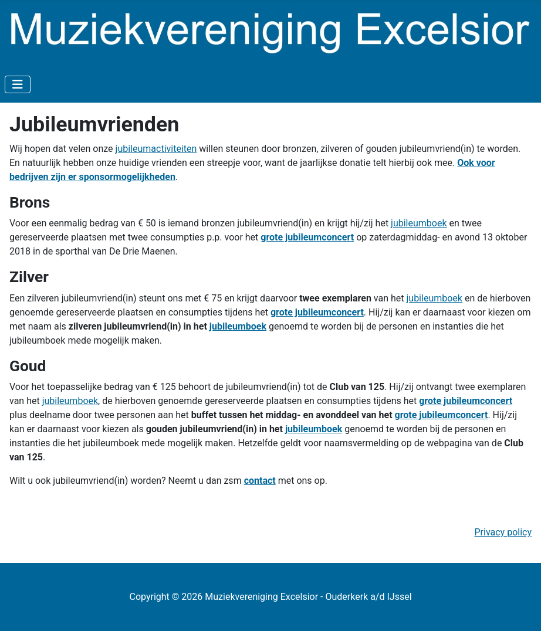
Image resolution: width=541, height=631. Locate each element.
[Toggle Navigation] (18, 84)
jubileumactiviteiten (156, 148)
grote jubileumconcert (307, 237)
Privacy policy (503, 532)
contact (260, 480)
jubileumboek (419, 223)
